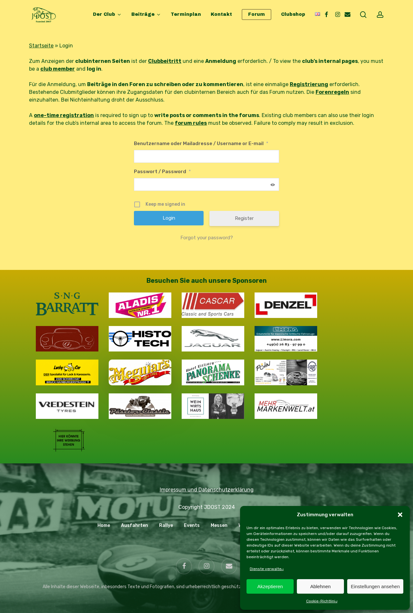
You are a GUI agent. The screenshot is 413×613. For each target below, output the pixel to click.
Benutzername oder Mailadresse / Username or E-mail (201, 143)
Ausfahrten (134, 525)
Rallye (166, 525)
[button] (400, 514)
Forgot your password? (206, 238)
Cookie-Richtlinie (321, 601)
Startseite (41, 46)
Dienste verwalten (267, 569)
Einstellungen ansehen (375, 586)
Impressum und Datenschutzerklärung (207, 490)
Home (103, 525)
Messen (219, 525)
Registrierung (309, 84)
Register (244, 218)
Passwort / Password (162, 171)
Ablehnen (320, 586)
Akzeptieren (270, 586)
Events (192, 525)
